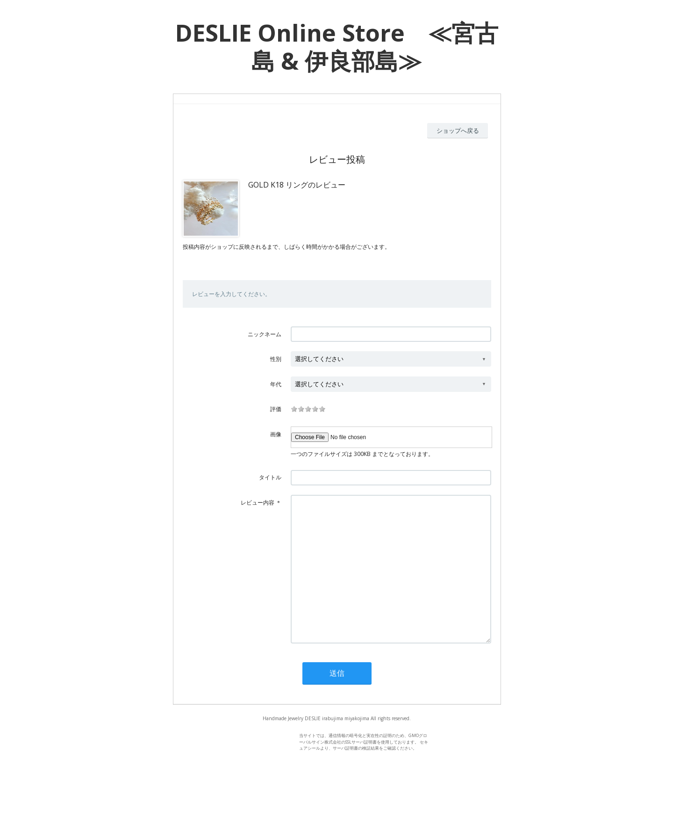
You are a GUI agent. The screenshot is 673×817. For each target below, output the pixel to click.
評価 (275, 409)
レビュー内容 (257, 502)
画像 (275, 434)
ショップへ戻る (458, 130)
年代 (275, 384)
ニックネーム (264, 334)
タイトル (270, 477)
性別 (275, 359)
